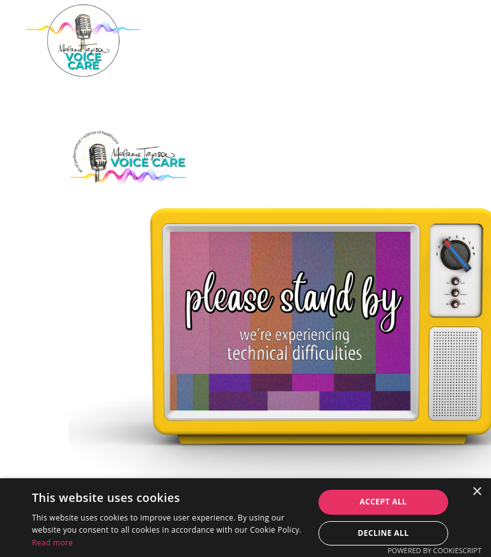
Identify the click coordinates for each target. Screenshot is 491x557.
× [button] (476, 492)
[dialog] (245, 517)
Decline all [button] (383, 533)
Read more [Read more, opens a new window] (52, 542)
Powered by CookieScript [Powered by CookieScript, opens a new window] (434, 550)
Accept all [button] (383, 501)
